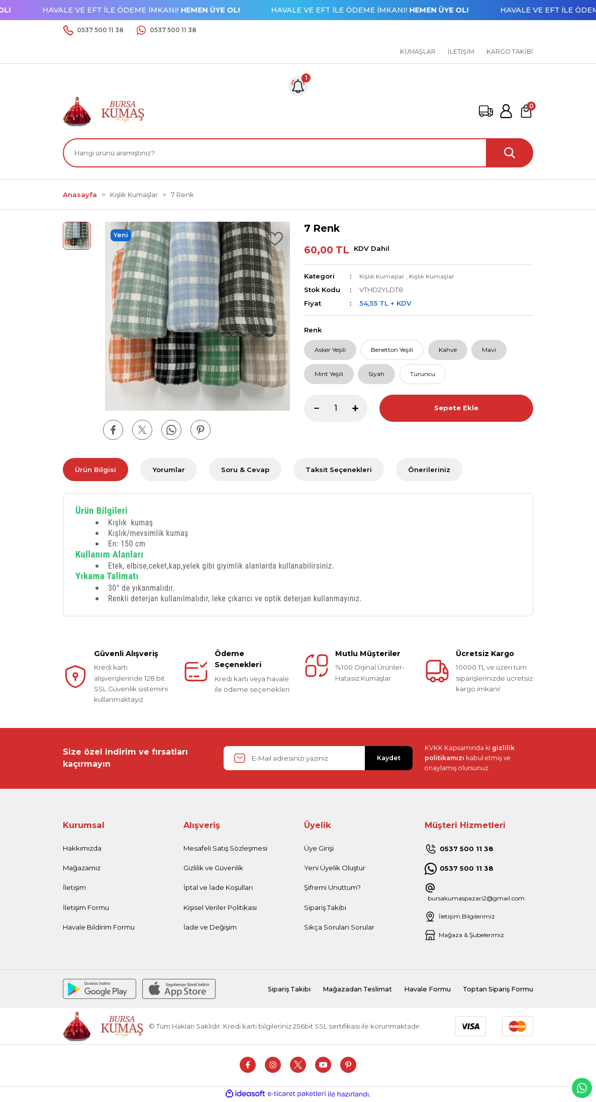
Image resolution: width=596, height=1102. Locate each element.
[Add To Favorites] (275, 239)
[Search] (298, 152)
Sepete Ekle (456, 412)
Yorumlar (168, 470)
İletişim (74, 887)
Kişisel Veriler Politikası (220, 907)
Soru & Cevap (245, 470)
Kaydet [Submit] (389, 758)
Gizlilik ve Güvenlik (213, 868)
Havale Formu (413, 989)
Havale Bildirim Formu (99, 927)
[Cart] (526, 111)
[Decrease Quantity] (311, 413)
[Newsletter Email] (318, 758)
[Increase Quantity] (359, 413)
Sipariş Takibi (325, 907)
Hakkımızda (82, 848)
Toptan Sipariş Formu (492, 989)
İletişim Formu (86, 907)
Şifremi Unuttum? (332, 887)
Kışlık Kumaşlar (383, 276)
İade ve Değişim (210, 927)
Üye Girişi (319, 848)
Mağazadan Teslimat (337, 989)
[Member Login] (506, 111)
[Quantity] (335, 413)
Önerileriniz (429, 470)
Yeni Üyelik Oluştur (334, 868)
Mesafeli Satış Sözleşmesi (225, 848)
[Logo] (104, 110)
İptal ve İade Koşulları (218, 887)
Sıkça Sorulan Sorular (339, 927)
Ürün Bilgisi (95, 470)
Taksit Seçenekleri (339, 470)
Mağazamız (82, 868)
